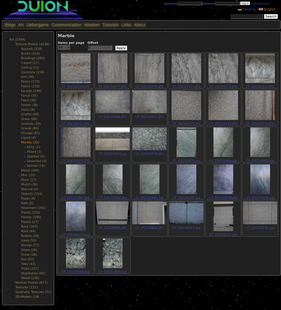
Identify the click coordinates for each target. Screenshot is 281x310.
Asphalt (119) (31, 49)
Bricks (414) (30, 53)
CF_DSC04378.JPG (76, 86)
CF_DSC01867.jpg (76, 198)
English (267, 9)
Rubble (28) (30, 236)
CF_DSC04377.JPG (113, 86)
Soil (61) (27, 259)
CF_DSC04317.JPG (186, 86)
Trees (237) (30, 268)
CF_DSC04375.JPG (186, 123)
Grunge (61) (30, 133)
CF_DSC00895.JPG (113, 228)
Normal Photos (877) (31, 282)
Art (21, 24)
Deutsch (247, 9)
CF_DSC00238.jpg (260, 198)
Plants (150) (30, 212)
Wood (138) (30, 278)
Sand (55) (28, 240)
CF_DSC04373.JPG (260, 123)
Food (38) (28, 100)
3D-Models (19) (27, 297)
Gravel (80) (30, 128)
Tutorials (110, 24)
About (139, 24)
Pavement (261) (33, 208)
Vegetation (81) (33, 273)
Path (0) (27, 203)
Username (170, 3)
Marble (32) (30, 142)
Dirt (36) (27, 77)
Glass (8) (28, 109)
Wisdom (92, 24)
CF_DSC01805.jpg (113, 272)
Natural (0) (29, 189)
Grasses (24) (31, 123)
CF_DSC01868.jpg (260, 161)
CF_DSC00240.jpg (186, 198)
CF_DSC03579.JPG (149, 154)
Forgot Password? (260, 3)
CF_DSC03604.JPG (113, 117)
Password (208, 3)
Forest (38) (29, 105)
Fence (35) (29, 95)
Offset (93, 43)
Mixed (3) (34, 152)
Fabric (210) (30, 86)
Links (126, 24)
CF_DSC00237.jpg (76, 235)
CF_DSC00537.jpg (223, 235)
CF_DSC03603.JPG (149, 117)
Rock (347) (29, 226)
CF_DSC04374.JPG (223, 123)
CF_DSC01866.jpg (113, 198)
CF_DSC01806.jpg (76, 272)
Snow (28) (29, 254)
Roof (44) (28, 231)
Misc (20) (28, 175)
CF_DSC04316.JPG (223, 86)
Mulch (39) (29, 184)
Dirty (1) (33, 147)
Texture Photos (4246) (32, 44)
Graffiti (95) (30, 114)
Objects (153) (31, 194)
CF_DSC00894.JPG (149, 228)
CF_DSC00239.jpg (223, 198)
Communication (66, 24)
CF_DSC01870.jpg (186, 161)
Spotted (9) (35, 156)
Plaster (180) (31, 217)
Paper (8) (28, 198)
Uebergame (37, 24)
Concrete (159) (32, 72)
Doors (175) (30, 81)
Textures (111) (26, 287)
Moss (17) (28, 180)
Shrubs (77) (30, 245)
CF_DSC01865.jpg (150, 198)
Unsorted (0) (37, 161)
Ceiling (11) (30, 67)
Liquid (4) (28, 138)
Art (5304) (17, 39)
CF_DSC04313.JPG (76, 123)
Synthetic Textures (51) (33, 292)
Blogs (10, 24)
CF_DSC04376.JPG (149, 86)
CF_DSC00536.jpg (260, 228)
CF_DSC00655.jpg (186, 228)
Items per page (71, 43)
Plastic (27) (30, 222)
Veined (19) (36, 166)
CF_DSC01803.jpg (113, 154)
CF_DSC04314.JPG (260, 86)
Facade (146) (31, 91)
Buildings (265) (33, 58)
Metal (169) (30, 170)
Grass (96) (29, 119)
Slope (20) (29, 250)
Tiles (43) (28, 264)
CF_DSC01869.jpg (223, 161)
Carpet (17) (30, 63)
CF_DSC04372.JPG (76, 161)
